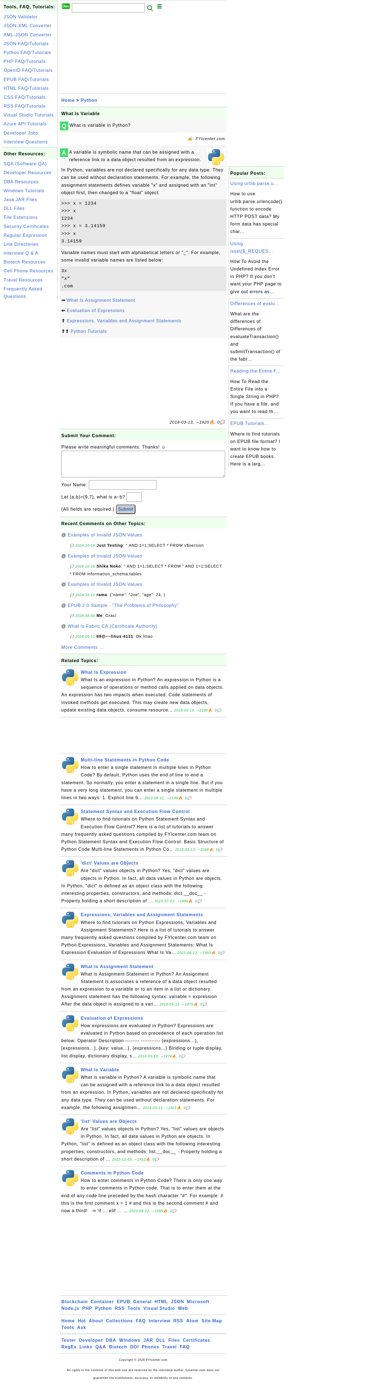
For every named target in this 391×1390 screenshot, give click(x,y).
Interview (159, 1326)
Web (183, 1313)
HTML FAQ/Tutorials (26, 88)
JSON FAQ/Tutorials (26, 43)
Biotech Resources (25, 262)
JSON (177, 1307)
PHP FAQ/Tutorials (25, 61)
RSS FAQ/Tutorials (25, 106)
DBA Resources (21, 181)
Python (89, 100)
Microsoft (198, 1307)
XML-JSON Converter (28, 34)
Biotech (118, 1352)
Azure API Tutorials (25, 123)
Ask (81, 1333)
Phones (151, 1352)
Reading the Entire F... (255, 371)
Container (102, 1307)
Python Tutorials (88, 331)
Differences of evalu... (254, 303)
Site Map (211, 1326)
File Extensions (21, 217)
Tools (134, 1313)
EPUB (123, 1307)
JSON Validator (21, 16)
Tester (68, 1345)
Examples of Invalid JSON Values (105, 540)
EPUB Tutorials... (249, 423)
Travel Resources (23, 280)
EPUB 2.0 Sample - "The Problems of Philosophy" (123, 611)
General (142, 1307)
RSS (120, 1313)
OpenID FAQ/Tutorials (28, 70)
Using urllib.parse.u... (254, 183)
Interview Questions (26, 142)
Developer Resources (28, 172)
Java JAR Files (20, 199)
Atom (192, 1326)
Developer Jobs (21, 133)
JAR (148, 1345)
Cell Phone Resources (28, 271)
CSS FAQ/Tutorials (25, 97)
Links (85, 1352)
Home (68, 100)
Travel (169, 1352)
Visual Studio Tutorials (29, 115)
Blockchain (74, 1307)
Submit (125, 514)
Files (174, 1345)
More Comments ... (82, 652)
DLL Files (14, 208)
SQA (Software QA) (25, 163)
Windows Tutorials (24, 190)
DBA (111, 1345)
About (96, 1326)
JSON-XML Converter (28, 25)
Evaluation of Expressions (96, 310)
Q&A (100, 1352)
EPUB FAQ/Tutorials (26, 79)
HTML (161, 1307)
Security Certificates (26, 226)
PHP (87, 1313)
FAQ (141, 1326)
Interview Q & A (21, 253)
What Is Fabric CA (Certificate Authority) (113, 631)
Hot (82, 1326)
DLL (160, 1345)
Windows (129, 1345)
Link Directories (21, 244)
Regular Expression (25, 235)
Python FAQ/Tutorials (27, 52)
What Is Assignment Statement (101, 300)
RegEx (69, 1352)
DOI (134, 1352)
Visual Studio (159, 1313)
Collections (119, 1326)
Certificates (196, 1345)
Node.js (70, 1313)
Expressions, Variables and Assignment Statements (124, 320)
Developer (91, 1345)
